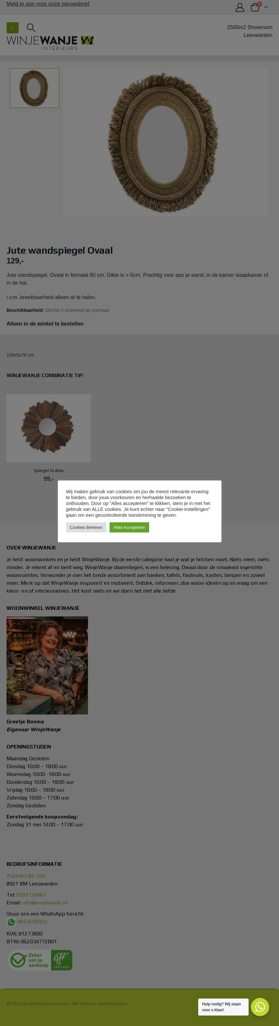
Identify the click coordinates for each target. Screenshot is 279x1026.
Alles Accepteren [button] (129, 527)
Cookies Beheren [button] (86, 527)
